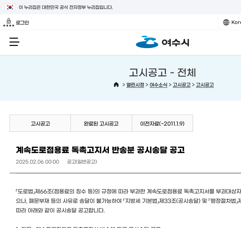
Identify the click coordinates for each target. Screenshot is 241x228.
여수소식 (158, 84)
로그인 (16, 22)
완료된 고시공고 (101, 123)
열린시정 (135, 84)
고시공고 (182, 84)
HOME (116, 84)
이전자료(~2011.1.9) (162, 123)
